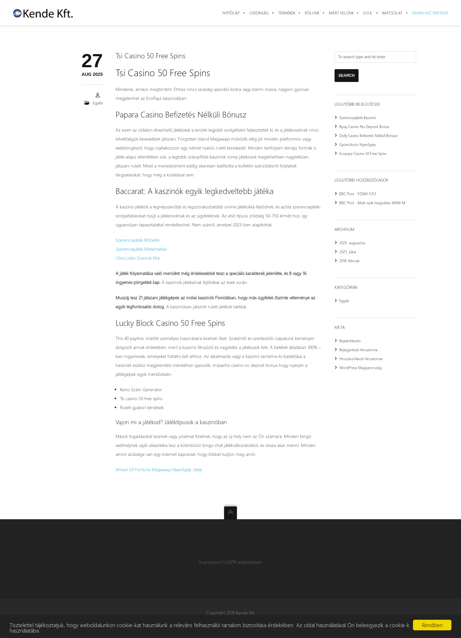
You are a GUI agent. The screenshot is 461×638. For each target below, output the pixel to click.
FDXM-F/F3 (367, 193)
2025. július (347, 251)
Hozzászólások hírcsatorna (360, 358)
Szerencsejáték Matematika (141, 249)
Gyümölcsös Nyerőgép (357, 144)
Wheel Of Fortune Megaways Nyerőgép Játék (159, 469)
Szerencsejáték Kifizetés (137, 240)
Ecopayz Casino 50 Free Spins (362, 153)
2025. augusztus (352, 242)
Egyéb (344, 300)
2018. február (349, 260)
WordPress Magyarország (360, 367)
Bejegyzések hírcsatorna (358, 349)
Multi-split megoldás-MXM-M (381, 202)
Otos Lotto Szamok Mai (138, 258)
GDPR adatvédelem (244, 562)
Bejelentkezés (350, 340)
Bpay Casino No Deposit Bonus (364, 126)
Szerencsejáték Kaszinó (357, 117)
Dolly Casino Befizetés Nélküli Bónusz (368, 135)
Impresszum (210, 562)
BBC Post (346, 193)
